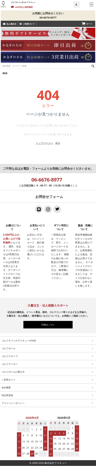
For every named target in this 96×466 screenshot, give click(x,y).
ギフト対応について (60, 227)
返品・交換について (84, 227)
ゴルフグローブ (10, 356)
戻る (57, 143)
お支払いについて (36, 227)
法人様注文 (11, 24)
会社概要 (6, 387)
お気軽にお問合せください (48, 13)
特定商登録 (7, 395)
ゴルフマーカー (10, 364)
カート (89, 24)
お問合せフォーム (49, 196)
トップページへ (44, 143)
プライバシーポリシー (13, 403)
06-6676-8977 (48, 18)
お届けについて (12, 227)
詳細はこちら (49, 324)
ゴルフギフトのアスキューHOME (19, 340)
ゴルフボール (8, 348)
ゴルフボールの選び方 (13, 372)
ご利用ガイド (29, 24)
